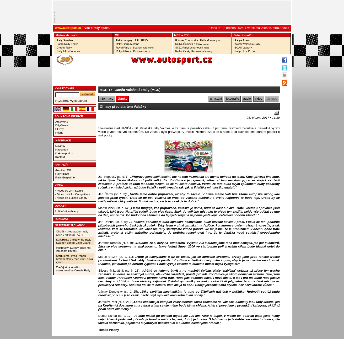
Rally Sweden (65, 40)
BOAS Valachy (243, 47)
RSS (186, 35)
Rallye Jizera (242, 40)
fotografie (232, 98)
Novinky (60, 145)
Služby (59, 128)
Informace (63, 140)
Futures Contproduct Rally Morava (198, 40)
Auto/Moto (61, 121)
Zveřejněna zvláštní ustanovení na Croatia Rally (73, 269)
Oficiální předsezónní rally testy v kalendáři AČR (72, 233)
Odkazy (60, 205)
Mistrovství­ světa (67, 35)
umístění (216, 98)
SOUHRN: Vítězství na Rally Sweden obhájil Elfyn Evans (73, 241)
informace (106, 98)
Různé (59, 132)
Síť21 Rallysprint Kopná (192, 47)
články (122, 98)
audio (247, 98)
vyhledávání (64, 88)
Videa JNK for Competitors (73, 194)
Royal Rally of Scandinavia (135, 47)
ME (117, 35)
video (258, 98)
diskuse (272, 98)
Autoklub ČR (63, 170)
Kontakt (60, 156)
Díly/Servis (62, 125)
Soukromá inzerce (69, 116)
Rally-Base (62, 173)
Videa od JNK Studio (70, 190)
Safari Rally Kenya (67, 44)
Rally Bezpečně (65, 177)
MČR (177, 35)
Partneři (61, 164)
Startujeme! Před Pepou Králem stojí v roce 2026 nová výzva (74, 259)
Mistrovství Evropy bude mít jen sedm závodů (73, 249)
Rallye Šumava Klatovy (192, 44)
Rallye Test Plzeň (245, 51)
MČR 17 (106, 90)
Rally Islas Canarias (68, 51)
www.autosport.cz (68, 28)
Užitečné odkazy (66, 211)
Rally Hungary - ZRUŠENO (132, 40)
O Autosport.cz (64, 153)
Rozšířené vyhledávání (71, 100)
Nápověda (61, 149)
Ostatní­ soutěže (244, 35)
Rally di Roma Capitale (133, 51)
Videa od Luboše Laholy (72, 197)
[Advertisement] (126, 118)
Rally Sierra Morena (127, 44)
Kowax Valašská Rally (247, 44)
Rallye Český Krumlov (193, 51)
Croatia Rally (64, 47)
